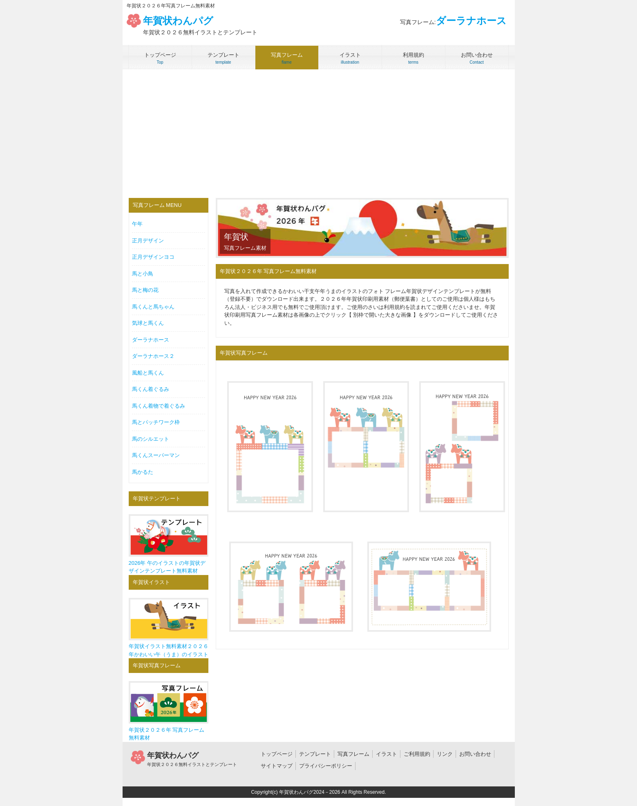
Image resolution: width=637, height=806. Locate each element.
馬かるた (142, 472)
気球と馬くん (148, 323)
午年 (137, 224)
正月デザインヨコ (153, 257)
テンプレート (315, 754)
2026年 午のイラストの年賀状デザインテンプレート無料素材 (169, 544)
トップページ (277, 754)
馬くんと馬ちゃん (153, 307)
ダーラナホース (150, 340)
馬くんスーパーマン (156, 455)
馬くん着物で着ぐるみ (158, 406)
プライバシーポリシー (325, 766)
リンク (445, 754)
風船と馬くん (148, 373)
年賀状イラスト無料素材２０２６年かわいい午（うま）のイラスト (169, 627)
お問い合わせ (475, 754)
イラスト (386, 754)
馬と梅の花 (145, 290)
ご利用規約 (417, 754)
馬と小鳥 (142, 274)
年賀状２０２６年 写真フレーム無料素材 (169, 711)
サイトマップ (277, 766)
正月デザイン (148, 241)
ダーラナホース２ (153, 356)
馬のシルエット (150, 439)
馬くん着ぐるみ (150, 389)
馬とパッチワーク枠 (156, 422)
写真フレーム (353, 754)
